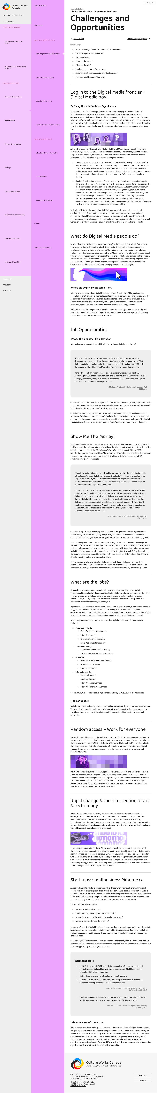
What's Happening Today (45, 77)
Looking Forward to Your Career (48, 124)
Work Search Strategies (44, 200)
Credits (37, 223)
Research (7, 279)
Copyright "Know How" (44, 101)
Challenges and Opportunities (48, 54)
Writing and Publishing (12, 262)
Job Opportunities (83, 57)
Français (149, 2)
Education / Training (12, 27)
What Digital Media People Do (46, 153)
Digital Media (10, 120)
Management (8, 21)
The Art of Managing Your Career (14, 42)
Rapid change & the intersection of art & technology (97, 73)
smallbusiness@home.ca (118, 880)
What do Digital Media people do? (90, 53)
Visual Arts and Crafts (12, 238)
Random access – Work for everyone (90, 69)
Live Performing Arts (12, 191)
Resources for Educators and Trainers (15, 67)
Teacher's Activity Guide (13, 97)
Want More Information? (43, 247)
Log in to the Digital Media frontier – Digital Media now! (99, 49)
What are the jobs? (83, 65)
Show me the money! (84, 61)
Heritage (8, 167)
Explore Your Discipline (13, 15)
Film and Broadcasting (13, 144)
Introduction (38, 25)
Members (143, 1075)
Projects (7, 285)
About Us (7, 291)
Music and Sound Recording (15, 214)
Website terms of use (78, 1086)
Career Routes (41, 176)
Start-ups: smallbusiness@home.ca (90, 77)
